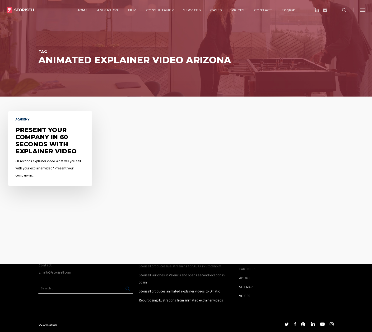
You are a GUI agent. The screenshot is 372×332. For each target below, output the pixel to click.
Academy (22, 119)
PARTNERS (247, 269)
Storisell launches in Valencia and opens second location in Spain (182, 278)
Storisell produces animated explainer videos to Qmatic (179, 291)
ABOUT (244, 278)
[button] (362, 10)
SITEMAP (246, 287)
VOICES (244, 296)
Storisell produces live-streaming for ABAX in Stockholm (180, 266)
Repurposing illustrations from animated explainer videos (181, 300)
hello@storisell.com (56, 272)
